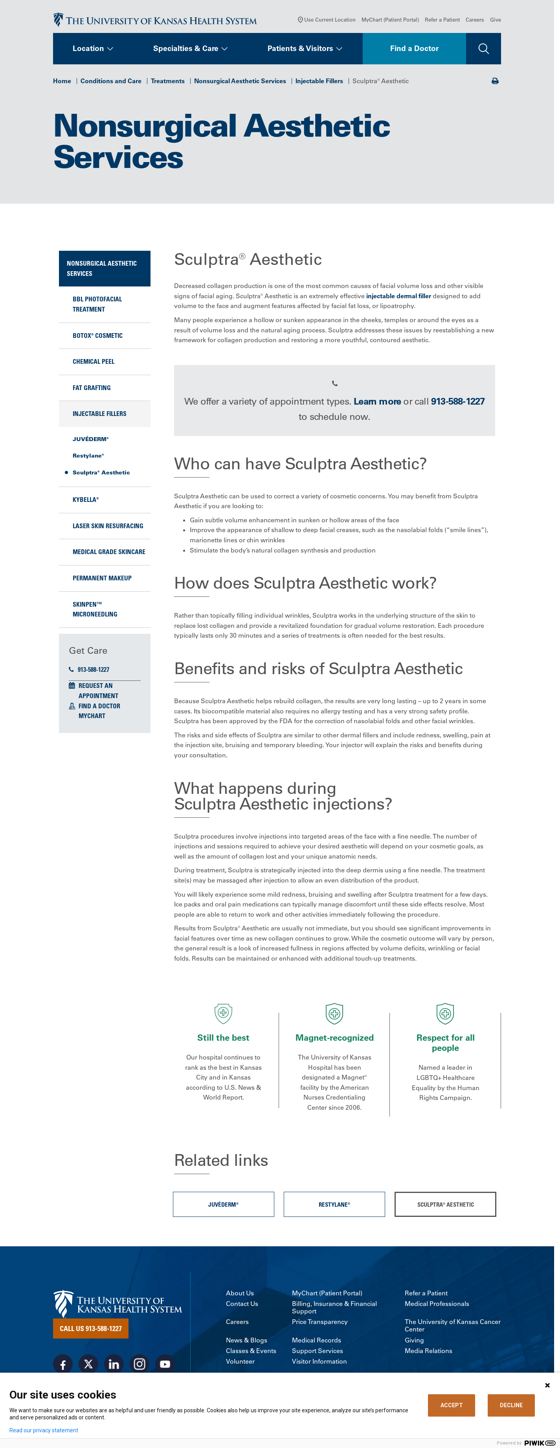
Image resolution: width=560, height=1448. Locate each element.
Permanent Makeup (102, 580)
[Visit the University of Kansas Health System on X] (88, 1365)
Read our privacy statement (43, 1430)
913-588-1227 (89, 671)
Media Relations (428, 1352)
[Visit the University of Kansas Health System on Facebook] (63, 1365)
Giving (414, 1342)
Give (495, 21)
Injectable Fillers (319, 82)
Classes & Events (251, 1352)
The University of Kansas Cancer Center (453, 1327)
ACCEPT (452, 1405)
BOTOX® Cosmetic (98, 337)
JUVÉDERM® (91, 440)
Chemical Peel (93, 363)
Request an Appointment (98, 693)
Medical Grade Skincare (109, 554)
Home (62, 82)
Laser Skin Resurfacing (108, 527)
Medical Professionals (437, 1305)
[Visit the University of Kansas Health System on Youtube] (165, 1365)
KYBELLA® (86, 501)
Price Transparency (320, 1324)
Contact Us (242, 1305)
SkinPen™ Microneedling (95, 611)
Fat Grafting (92, 389)
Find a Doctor (414, 50)
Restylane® (88, 457)
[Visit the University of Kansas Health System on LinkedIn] (114, 1365)
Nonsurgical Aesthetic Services (240, 82)
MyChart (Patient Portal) (390, 21)
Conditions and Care (111, 82)
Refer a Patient (442, 21)
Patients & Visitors (300, 50)
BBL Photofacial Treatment (97, 306)
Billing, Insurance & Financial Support (334, 1309)
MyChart (92, 718)
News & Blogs (246, 1342)
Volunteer (240, 1363)
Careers (475, 21)
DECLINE (511, 1405)
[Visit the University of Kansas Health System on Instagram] (139, 1365)
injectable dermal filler (398, 297)
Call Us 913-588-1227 (91, 1330)
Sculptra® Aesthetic (101, 474)
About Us (240, 1294)
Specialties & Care (185, 50)
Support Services (317, 1352)
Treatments (168, 82)
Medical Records (316, 1342)
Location (88, 50)
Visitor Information (319, 1363)
